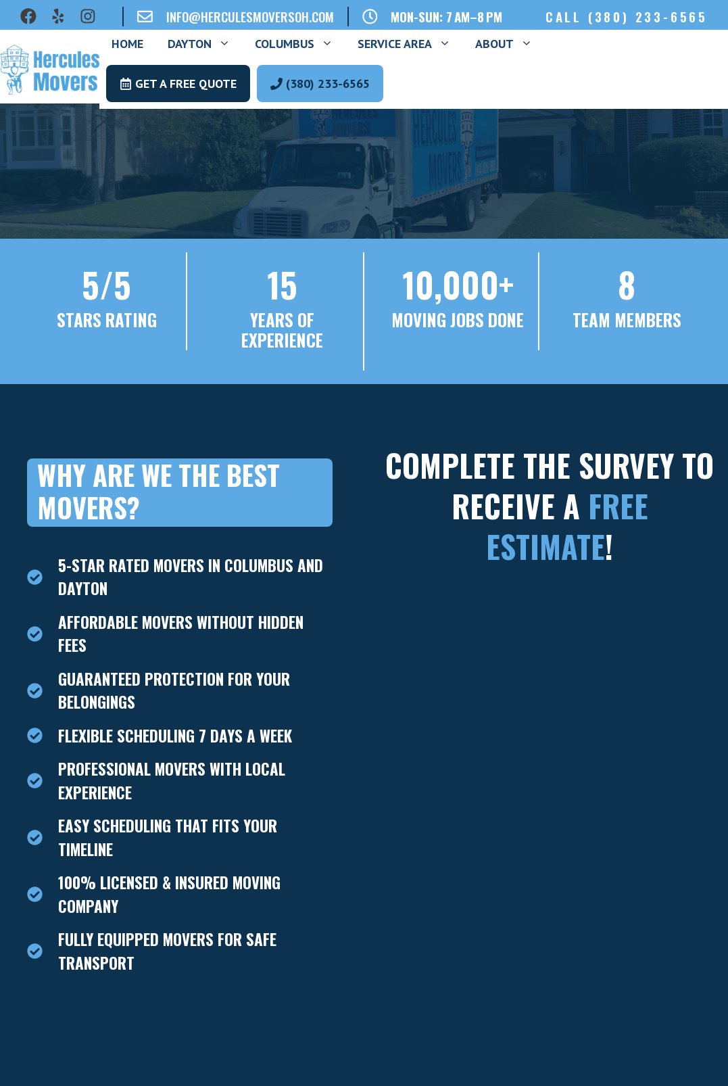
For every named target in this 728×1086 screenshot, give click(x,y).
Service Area (410, 44)
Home (127, 43)
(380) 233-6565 (648, 16)
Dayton (205, 44)
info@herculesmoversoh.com (250, 16)
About (510, 44)
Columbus (300, 44)
